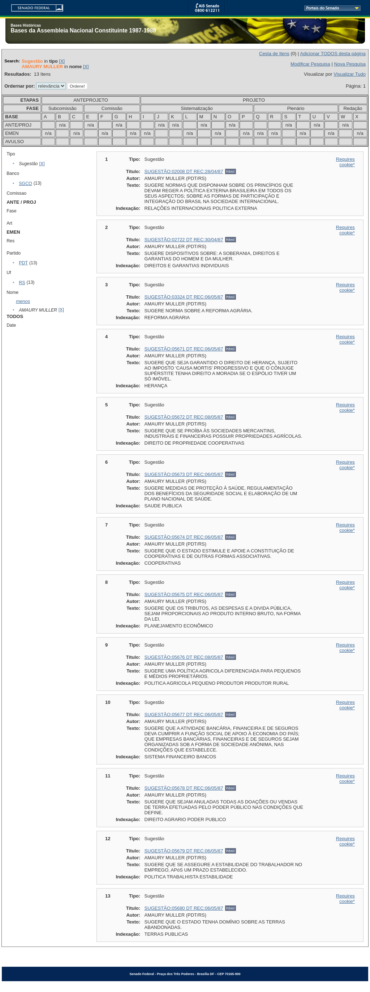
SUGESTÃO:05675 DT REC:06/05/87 (184, 594)
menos (23, 301)
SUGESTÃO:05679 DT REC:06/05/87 (184, 851)
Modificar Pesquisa (310, 64)
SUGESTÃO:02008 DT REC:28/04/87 (184, 171)
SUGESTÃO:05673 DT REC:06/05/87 (184, 474)
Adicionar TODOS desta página (333, 53)
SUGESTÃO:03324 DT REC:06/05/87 (184, 297)
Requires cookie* (345, 161)
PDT (23, 262)
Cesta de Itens (274, 53)
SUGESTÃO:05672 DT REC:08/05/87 (184, 417)
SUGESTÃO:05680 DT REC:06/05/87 (184, 908)
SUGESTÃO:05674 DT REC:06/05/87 (184, 537)
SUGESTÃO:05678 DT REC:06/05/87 (184, 788)
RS (22, 282)
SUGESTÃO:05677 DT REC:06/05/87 (184, 714)
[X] (62, 61)
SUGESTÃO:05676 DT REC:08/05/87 (184, 657)
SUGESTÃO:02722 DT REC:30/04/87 (184, 239)
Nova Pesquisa (349, 64)
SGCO (25, 183)
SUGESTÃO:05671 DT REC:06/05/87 (184, 349)
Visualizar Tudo (350, 74)
